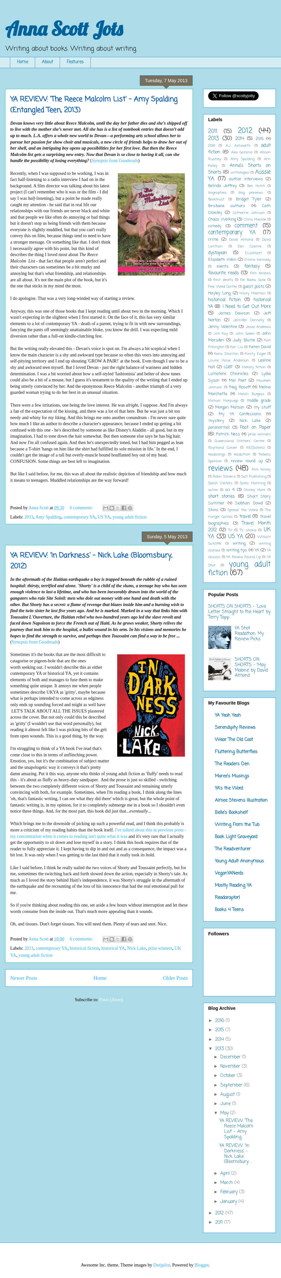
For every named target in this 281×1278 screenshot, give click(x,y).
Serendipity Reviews (235, 727)
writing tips (236, 550)
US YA (104, 517)
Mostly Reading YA (233, 885)
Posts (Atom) (111, 999)
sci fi (230, 490)
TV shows (248, 530)
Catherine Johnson (249, 212)
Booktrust (216, 199)
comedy (215, 226)
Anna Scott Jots (64, 29)
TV (230, 530)
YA (256, 550)
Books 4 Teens (229, 910)
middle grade (259, 401)
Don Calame (250, 246)
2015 (259, 139)
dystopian (217, 253)
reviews (220, 468)
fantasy (252, 266)
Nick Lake (136, 948)
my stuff (262, 407)
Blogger (201, 1265)
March (227, 1183)
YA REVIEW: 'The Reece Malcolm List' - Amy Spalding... (236, 1129)
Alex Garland (242, 152)
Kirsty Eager (255, 353)
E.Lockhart (253, 253)
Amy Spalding (48, 517)
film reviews (260, 273)
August (228, 1094)
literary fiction (254, 367)
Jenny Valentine (222, 327)
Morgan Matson (229, 407)
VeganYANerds (229, 873)
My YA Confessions (240, 414)
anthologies (240, 172)
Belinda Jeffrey (222, 186)
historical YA (113, 948)
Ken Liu (236, 347)
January (229, 1201)
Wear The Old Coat (234, 739)
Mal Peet (237, 381)
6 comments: (82, 507)
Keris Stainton (226, 353)
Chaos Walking (222, 219)
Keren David (260, 347)
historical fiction (84, 948)
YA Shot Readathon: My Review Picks (249, 634)
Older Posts (175, 978)
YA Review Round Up (243, 557)
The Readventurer (233, 849)
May (225, 1113)
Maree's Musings (232, 776)
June (226, 1104)
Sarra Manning (252, 483)
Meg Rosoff (239, 387)
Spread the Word (242, 510)
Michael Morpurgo (223, 400)
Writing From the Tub (237, 825)
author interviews (246, 179)
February (229, 1192)
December (231, 1057)
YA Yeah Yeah (228, 715)
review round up (247, 461)
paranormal (219, 428)
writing (239, 544)
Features (75, 62)
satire (213, 490)
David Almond (241, 239)
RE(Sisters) (255, 447)
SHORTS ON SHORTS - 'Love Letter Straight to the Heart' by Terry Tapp (239, 612)
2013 (29, 517)
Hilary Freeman (252, 293)
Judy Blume (244, 340)
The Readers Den (232, 764)
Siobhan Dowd (249, 503)
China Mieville (255, 219)
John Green (245, 333)
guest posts (253, 287)
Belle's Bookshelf (231, 812)
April (225, 1173)
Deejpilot (161, 1265)
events (223, 266)
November (231, 1066)
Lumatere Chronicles (228, 374)
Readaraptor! (227, 897)
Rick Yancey (261, 469)
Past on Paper (255, 427)
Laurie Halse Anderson (228, 360)
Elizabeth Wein (222, 260)
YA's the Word (229, 788)
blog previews (251, 192)
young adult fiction (129, 517)
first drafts (223, 280)
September (232, 1085)
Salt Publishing (253, 476)
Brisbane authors (226, 206)
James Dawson (234, 313)
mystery (216, 421)
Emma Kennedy (257, 259)
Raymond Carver (222, 447)
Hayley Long (219, 293)
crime (213, 240)
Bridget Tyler (249, 199)
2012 (245, 131)
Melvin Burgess (251, 394)
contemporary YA (79, 517)
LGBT (228, 367)
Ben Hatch (256, 186)
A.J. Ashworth (238, 145)
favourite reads (223, 273)
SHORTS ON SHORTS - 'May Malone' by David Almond (251, 667)
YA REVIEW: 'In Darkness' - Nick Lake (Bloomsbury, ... (235, 1153)
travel (245, 516)
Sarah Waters (220, 483)
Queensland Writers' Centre (240, 441)
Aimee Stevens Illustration (241, 800)
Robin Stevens (224, 476)
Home (22, 62)
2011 (212, 132)
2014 (239, 139)
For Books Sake (253, 280)
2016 (211, 145)
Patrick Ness (228, 434)
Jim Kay (220, 333)
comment (246, 226)
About (47, 62)
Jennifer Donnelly (248, 320)
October (228, 1075)
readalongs (216, 454)
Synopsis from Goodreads (115, 160)
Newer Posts (23, 978)
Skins (213, 510)
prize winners (160, 948)
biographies (217, 192)
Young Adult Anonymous (239, 861)
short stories (221, 496)
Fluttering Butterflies (236, 752)
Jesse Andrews (258, 327)
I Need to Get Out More (247, 306)
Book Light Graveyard (236, 837)
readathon (242, 454)
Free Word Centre (222, 286)
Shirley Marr (255, 490)
